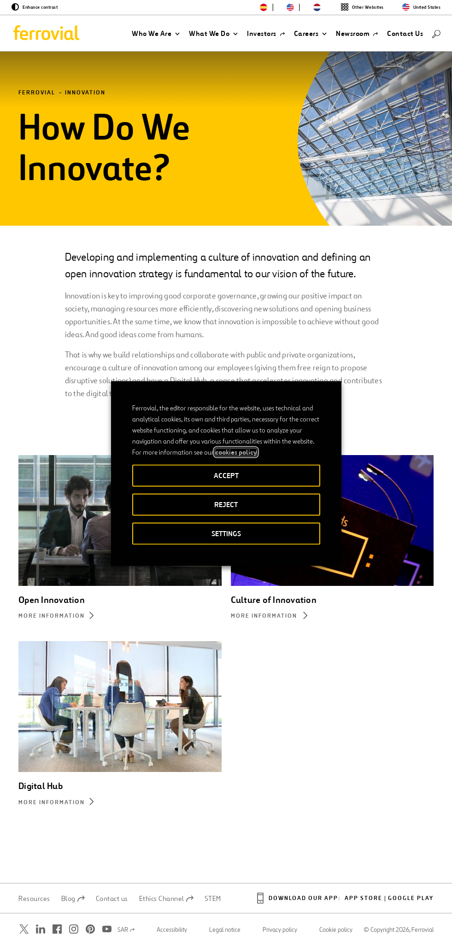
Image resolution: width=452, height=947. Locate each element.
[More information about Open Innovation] (120, 617)
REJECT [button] (226, 504)
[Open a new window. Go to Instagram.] (73, 930)
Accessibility (172, 930)
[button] (155, 33)
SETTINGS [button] (226, 533)
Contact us (112, 899)
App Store (363, 899)
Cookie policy (335, 930)
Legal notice (225, 930)
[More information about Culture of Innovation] (332, 617)
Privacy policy (280, 930)
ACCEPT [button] (226, 475)
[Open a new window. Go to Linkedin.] (40, 930)
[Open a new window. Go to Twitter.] (23, 930)
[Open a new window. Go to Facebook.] (57, 930)
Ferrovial (36, 93)
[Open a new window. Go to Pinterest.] (90, 930)
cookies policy (236, 452)
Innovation (85, 93)
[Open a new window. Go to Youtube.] (106, 930)
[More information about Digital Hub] (120, 804)
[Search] (436, 33)
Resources (34, 899)
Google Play (411, 899)
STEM (213, 899)
